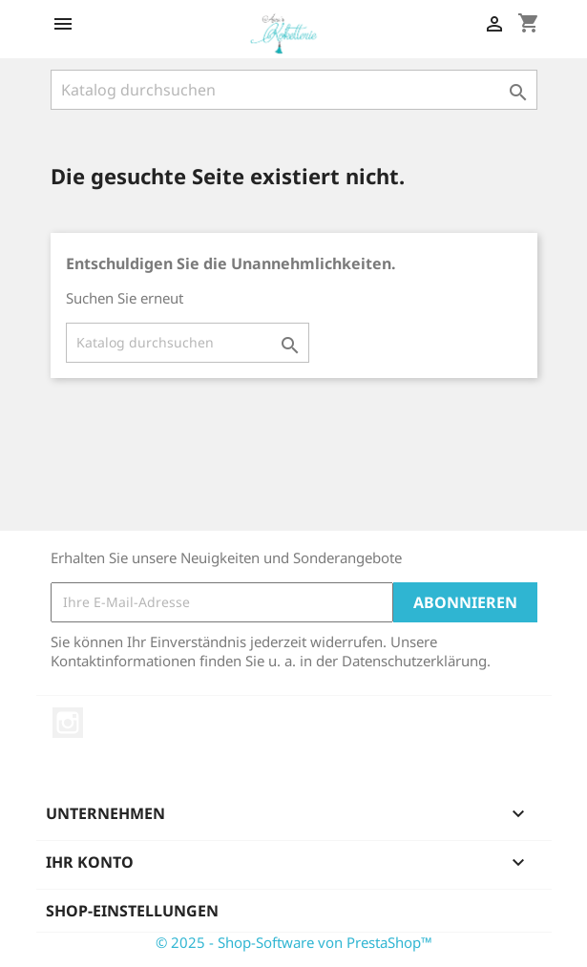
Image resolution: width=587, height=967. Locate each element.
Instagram (67, 722)
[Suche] (294, 90)
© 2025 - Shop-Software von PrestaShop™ (294, 942)
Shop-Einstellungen (132, 910)
